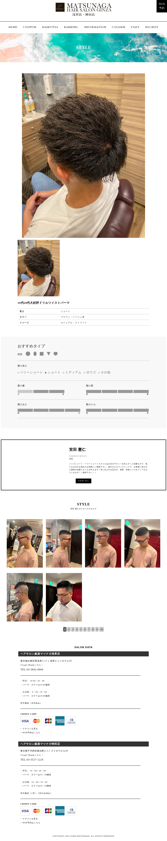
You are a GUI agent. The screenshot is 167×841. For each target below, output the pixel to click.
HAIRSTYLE (50, 27)
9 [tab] (96, 629)
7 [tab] (88, 629)
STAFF (135, 27)
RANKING (71, 27)
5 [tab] (80, 629)
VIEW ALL (83, 481)
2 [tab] (68, 629)
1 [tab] (64, 629)
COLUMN (118, 27)
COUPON (29, 27)
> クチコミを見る (29, 729)
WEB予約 (162, 6)
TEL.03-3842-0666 (31, 669)
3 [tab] (72, 629)
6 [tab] (84, 629)
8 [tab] (93, 629)
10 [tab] (101, 629)
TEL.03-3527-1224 (31, 759)
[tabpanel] (83, 573)
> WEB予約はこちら (30, 732)
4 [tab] (76, 629)
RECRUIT (152, 27)
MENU (12, 27)
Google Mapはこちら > (31, 665)
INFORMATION (95, 27)
